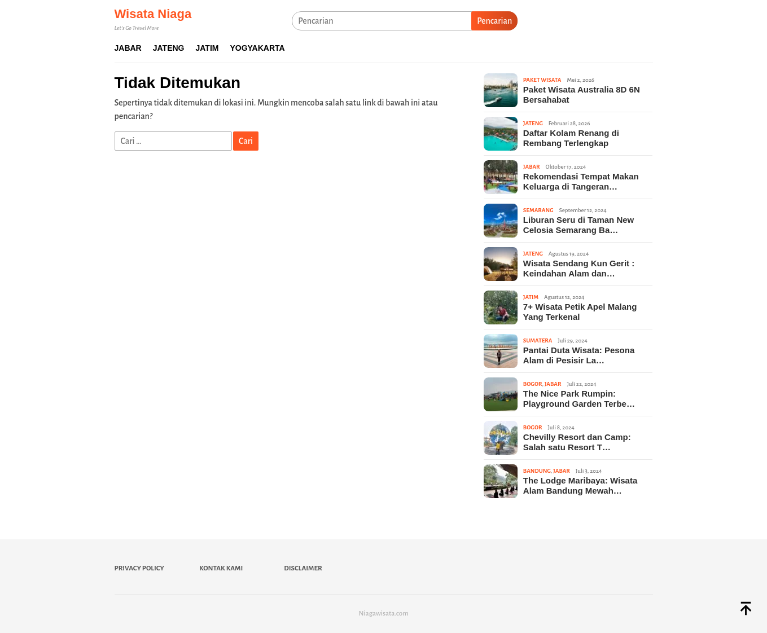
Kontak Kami (221, 568)
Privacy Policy (139, 568)
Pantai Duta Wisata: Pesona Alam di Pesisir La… (578, 355)
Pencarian (494, 20)
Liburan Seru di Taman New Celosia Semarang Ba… (578, 225)
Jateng (533, 123)
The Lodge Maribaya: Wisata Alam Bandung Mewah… (580, 485)
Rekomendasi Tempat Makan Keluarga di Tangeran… (581, 181)
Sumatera (537, 340)
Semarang (538, 210)
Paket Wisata (542, 80)
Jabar (531, 167)
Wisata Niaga (153, 14)
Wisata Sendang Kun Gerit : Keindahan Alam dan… (578, 268)
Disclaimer (303, 568)
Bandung (537, 471)
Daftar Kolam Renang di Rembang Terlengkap (571, 138)
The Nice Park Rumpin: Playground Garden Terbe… (579, 398)
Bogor (532, 384)
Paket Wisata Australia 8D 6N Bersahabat (581, 94)
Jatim (530, 297)
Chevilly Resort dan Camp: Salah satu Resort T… (577, 442)
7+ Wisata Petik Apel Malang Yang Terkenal (580, 312)
